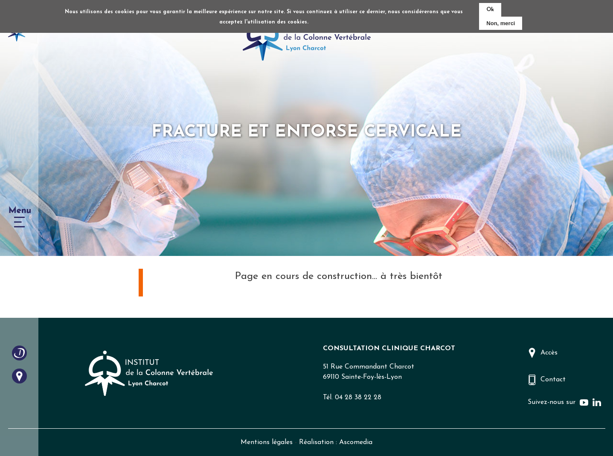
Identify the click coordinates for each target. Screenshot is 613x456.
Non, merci (500, 23)
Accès (549, 352)
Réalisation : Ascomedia (335, 442)
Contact (553, 379)
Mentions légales (267, 442)
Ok (490, 9)
